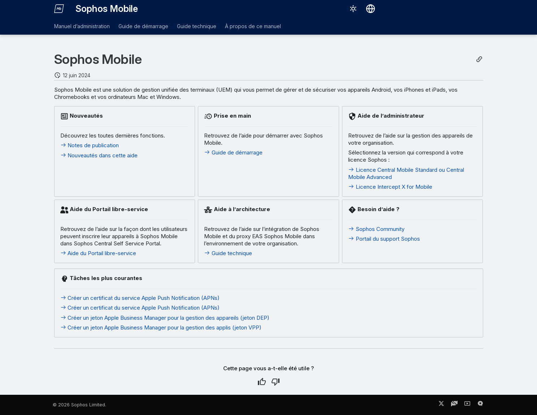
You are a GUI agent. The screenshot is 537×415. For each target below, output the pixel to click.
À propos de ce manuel (253, 26)
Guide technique (196, 26)
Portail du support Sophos (384, 238)
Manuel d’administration (82, 26)
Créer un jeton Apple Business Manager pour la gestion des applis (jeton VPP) (161, 327)
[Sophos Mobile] (59, 8)
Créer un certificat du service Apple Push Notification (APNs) (140, 297)
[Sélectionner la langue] (370, 8)
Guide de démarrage (143, 26)
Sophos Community (376, 229)
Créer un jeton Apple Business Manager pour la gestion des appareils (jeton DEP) (165, 317)
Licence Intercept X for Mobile (390, 186)
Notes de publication (89, 145)
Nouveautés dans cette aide (99, 155)
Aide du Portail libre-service (98, 253)
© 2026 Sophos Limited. (79, 404)
